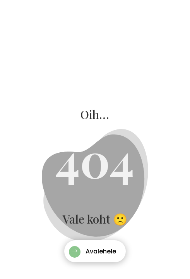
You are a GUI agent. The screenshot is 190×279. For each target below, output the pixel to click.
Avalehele (101, 251)
